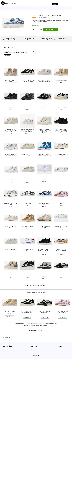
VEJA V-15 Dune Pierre (27, 226)
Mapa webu (32, 351)
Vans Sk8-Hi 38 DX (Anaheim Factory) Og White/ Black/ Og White (44, 275)
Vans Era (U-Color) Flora (61, 177)
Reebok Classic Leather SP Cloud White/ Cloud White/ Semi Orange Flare (27, 130)
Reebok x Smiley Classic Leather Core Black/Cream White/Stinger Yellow (61, 106)
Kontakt (59, 351)
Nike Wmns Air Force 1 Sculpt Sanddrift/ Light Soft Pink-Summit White (11, 81)
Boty (34, 286)
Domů (3, 8)
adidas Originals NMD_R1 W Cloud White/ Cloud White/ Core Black (10, 179)
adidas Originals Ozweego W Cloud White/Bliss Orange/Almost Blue (27, 179)
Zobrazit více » (45, 21)
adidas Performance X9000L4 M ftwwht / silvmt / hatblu (10, 203)
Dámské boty (67, 8)
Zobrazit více (7, 55)
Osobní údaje (60, 346)
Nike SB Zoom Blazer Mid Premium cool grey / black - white (27, 106)
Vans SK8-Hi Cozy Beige (61, 80)
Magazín (31, 349)
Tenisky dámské (44, 286)
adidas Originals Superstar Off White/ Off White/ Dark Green (11, 130)
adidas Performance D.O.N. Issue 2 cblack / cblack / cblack (10, 106)
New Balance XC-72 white (11, 249)
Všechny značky (33, 346)
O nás (58, 349)
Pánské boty (34, 8)
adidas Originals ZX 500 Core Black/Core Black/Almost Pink (44, 106)
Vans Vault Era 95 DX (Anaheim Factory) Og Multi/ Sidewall (61, 250)
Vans (68, 20)
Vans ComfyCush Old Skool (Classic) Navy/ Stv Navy (44, 203)
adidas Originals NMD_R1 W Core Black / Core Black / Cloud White (44, 250)
